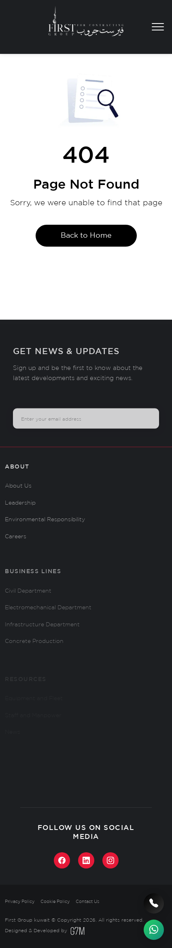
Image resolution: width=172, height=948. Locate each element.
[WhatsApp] (154, 930)
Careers (15, 543)
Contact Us (87, 902)
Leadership (20, 509)
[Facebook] (62, 860)
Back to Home (86, 235)
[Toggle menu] (158, 27)
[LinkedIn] (86, 860)
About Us (18, 492)
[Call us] (154, 903)
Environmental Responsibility (45, 526)
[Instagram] (110, 860)
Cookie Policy (55, 902)
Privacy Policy (19, 902)
